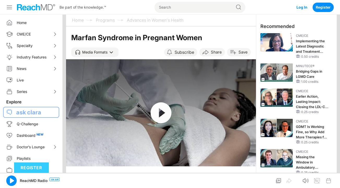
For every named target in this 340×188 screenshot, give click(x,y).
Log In (301, 7)
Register (323, 7)
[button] (94, 52)
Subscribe (184, 52)
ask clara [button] (28, 112)
